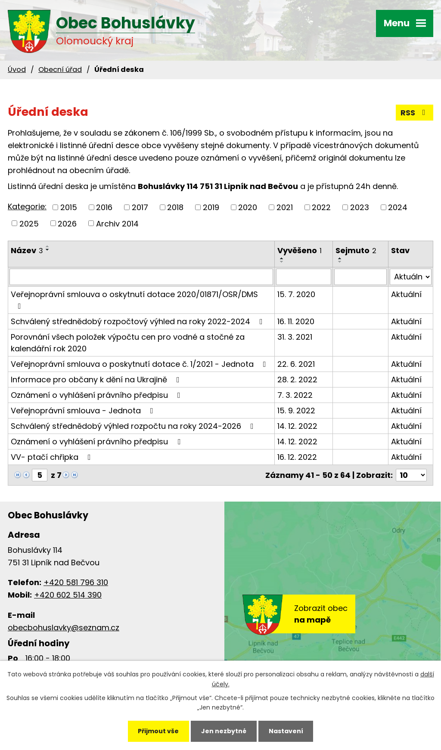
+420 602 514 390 (68, 594)
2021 (284, 207)
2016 (104, 207)
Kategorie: (27, 206)
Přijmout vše (158, 731)
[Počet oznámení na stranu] (411, 475)
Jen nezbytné (223, 731)
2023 (359, 207)
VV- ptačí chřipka (52, 457)
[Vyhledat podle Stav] (411, 277)
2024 (397, 207)
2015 (68, 207)
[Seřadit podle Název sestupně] (48, 249)
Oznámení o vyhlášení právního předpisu (97, 395)
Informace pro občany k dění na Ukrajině (97, 379)
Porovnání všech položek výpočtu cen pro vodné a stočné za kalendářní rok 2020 (128, 343)
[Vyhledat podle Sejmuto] (360, 277)
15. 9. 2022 (296, 410)
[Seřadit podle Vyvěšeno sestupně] (282, 261)
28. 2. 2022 (297, 379)
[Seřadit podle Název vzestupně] (48, 246)
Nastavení (286, 731)
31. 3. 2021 (294, 337)
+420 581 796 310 (75, 582)
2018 (175, 207)
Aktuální (406, 294)
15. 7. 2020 (296, 294)
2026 (67, 223)
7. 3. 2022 (295, 395)
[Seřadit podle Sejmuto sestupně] (340, 261)
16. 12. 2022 (297, 457)
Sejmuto (355, 250)
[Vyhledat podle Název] (141, 277)
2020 (247, 207)
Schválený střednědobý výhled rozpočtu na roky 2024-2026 (134, 426)
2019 (211, 207)
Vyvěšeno (299, 250)
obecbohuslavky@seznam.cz (63, 627)
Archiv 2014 (117, 223)
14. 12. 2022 (297, 426)
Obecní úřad (60, 69)
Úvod (17, 69)
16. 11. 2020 (295, 321)
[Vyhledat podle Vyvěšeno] (303, 277)
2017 (140, 207)
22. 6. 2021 (296, 364)
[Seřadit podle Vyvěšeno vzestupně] (282, 258)
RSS (415, 112)
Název (27, 250)
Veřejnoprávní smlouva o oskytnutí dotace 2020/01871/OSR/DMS (134, 299)
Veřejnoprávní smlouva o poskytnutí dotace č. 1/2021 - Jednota (140, 364)
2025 (29, 223)
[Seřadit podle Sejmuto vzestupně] (340, 258)
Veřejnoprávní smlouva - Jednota (84, 410)
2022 (321, 207)
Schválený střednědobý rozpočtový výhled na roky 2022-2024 (138, 321)
